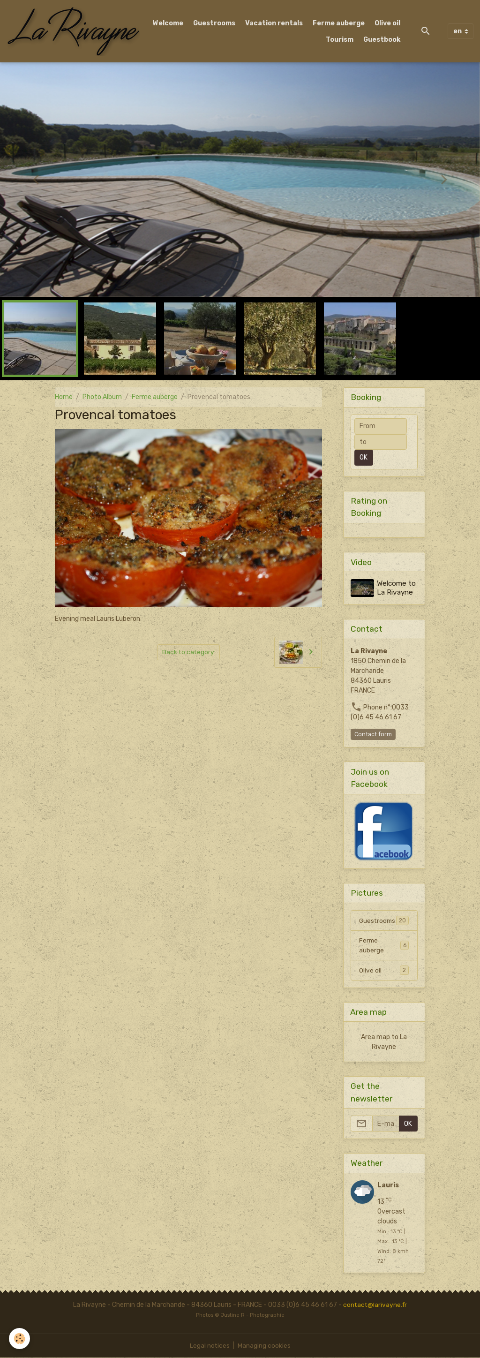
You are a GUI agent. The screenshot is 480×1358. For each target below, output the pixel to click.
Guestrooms (214, 23)
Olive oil (387, 23)
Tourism (339, 40)
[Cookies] (19, 1338)
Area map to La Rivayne (384, 1042)
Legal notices (209, 1346)
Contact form (373, 734)
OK (364, 457)
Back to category (188, 652)
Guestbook (381, 40)
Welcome (168, 23)
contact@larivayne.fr (375, 1305)
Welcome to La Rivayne (396, 587)
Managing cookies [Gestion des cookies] (264, 1346)
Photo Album (102, 397)
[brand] (73, 31)
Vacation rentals (274, 23)
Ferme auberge (339, 23)
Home (64, 397)
